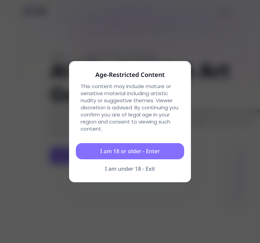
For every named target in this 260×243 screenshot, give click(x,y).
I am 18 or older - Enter (130, 151)
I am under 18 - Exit (130, 168)
